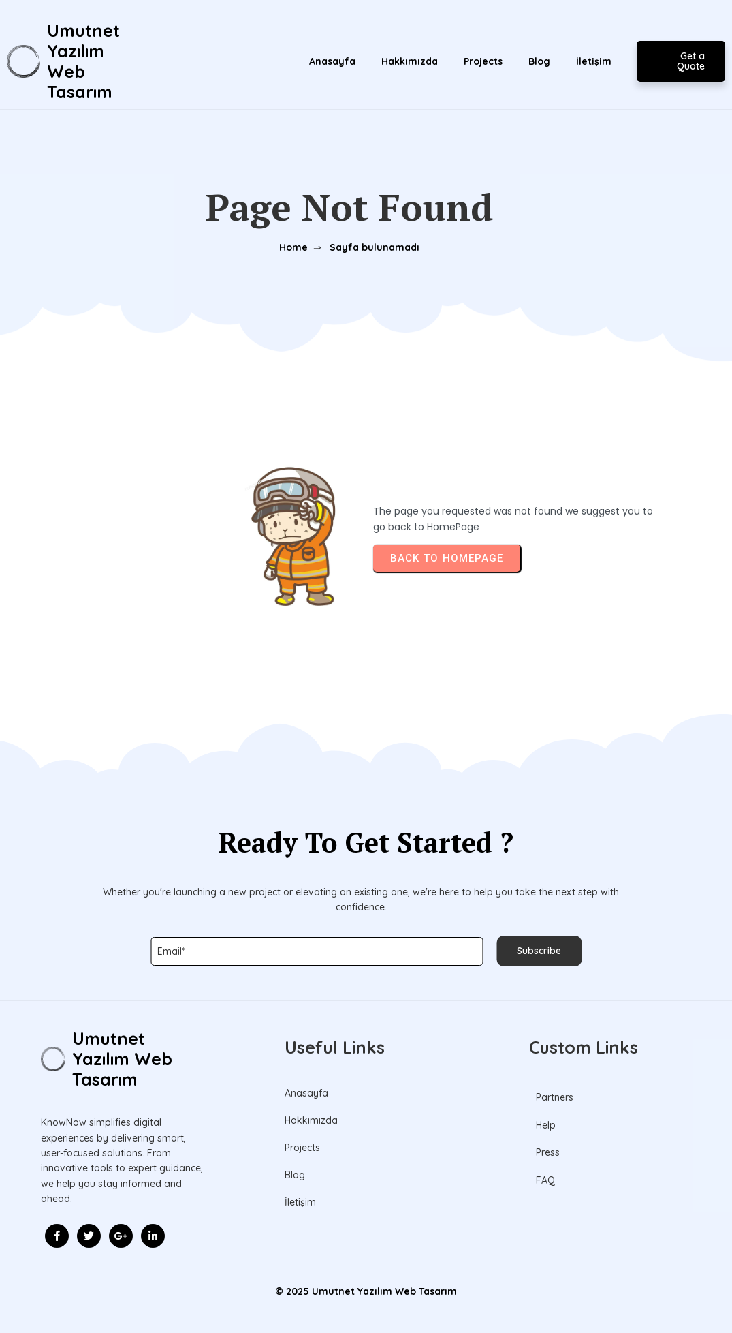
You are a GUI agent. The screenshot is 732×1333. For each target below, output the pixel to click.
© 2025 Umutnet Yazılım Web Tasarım (366, 1291)
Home (293, 247)
